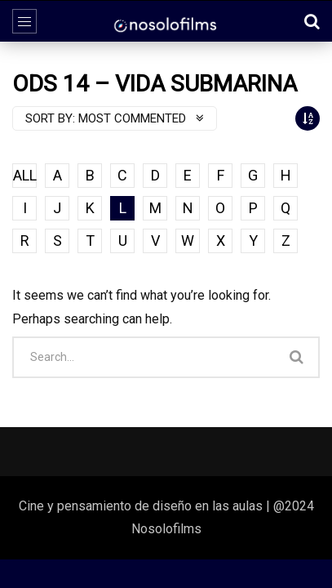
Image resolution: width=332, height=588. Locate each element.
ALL (25, 175)
